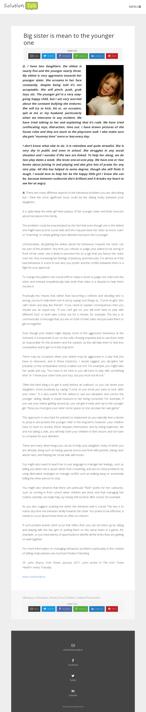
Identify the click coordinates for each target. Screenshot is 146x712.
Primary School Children (62, 597)
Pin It (112, 55)
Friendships (42, 597)
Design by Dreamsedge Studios (73, 706)
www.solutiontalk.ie (33, 577)
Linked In (97, 55)
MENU (135, 7)
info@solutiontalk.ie (72, 647)
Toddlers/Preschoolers (88, 597)
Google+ (80, 55)
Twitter (48, 55)
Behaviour (29, 597)
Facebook (64, 55)
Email (34, 55)
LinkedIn (72, 692)
